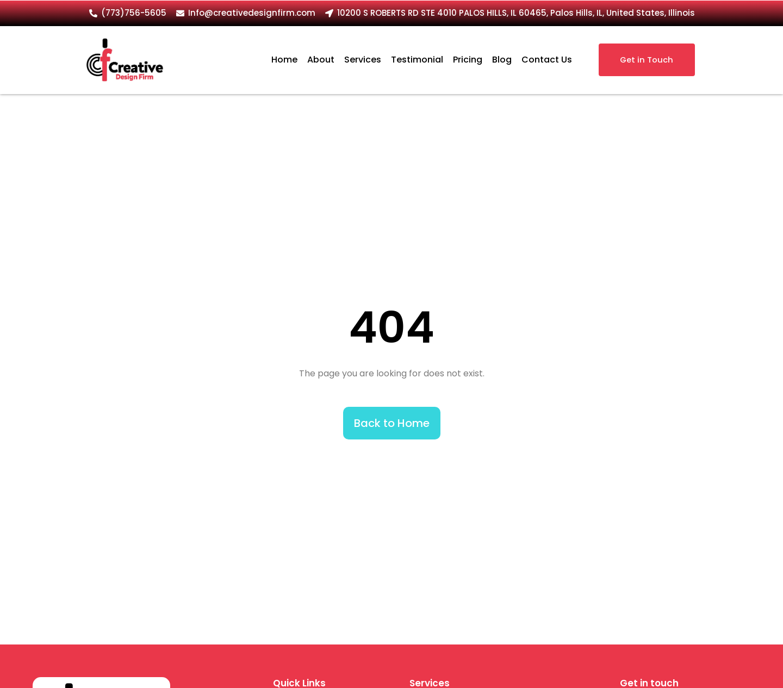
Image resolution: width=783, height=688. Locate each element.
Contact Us (546, 59)
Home (284, 59)
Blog (502, 59)
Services (362, 59)
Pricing (467, 59)
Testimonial (417, 59)
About (320, 59)
